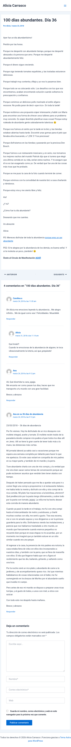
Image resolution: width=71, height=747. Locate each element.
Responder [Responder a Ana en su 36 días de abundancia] (10, 612)
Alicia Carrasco (14, 6)
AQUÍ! (38, 258)
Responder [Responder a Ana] (10, 400)
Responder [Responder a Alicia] (13, 357)
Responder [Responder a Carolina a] (10, 319)
